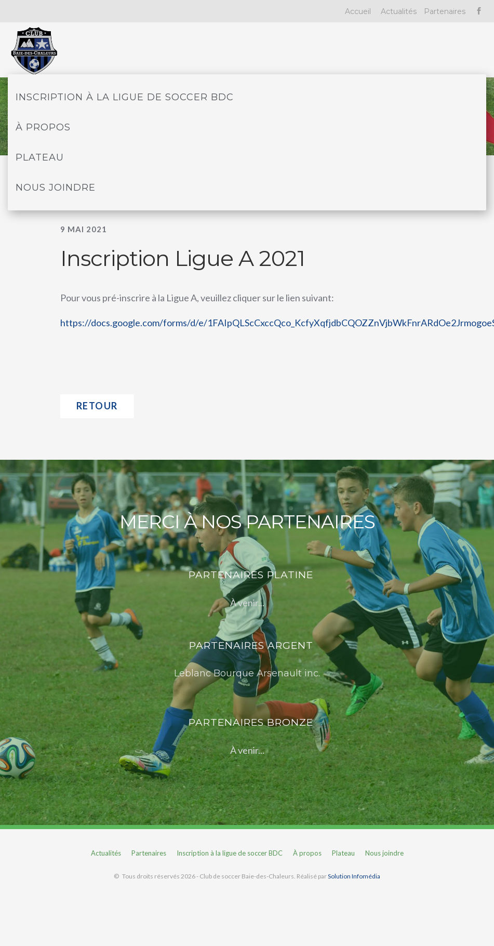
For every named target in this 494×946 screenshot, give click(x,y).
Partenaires (444, 11)
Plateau (40, 157)
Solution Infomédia (354, 876)
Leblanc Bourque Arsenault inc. (247, 673)
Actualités (399, 11)
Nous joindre (56, 187)
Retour (97, 405)
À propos (43, 127)
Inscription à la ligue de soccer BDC (125, 97)
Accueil (358, 11)
